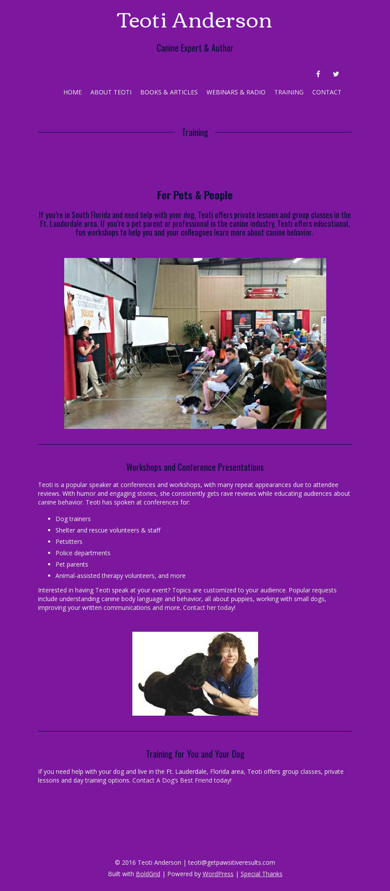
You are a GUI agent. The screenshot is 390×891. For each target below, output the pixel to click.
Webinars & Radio (236, 92)
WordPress (218, 874)
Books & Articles (169, 92)
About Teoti (110, 92)
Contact (327, 92)
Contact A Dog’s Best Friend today (181, 780)
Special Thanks (262, 874)
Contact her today (208, 607)
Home (72, 92)
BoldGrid (148, 874)
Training (289, 92)
